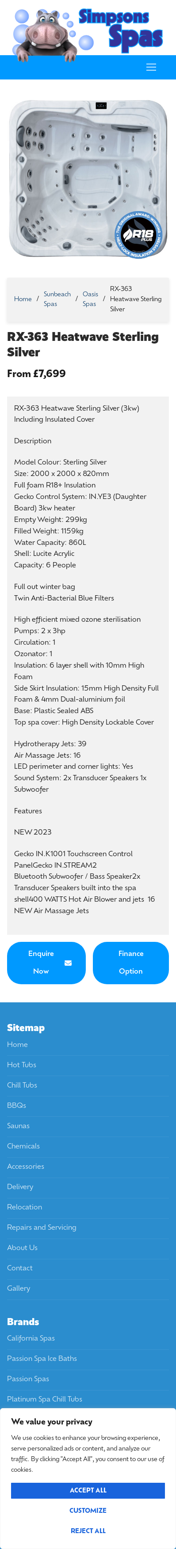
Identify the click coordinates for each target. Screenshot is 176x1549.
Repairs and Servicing (42, 1228)
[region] (88, 1478)
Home (23, 299)
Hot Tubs (21, 1065)
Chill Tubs (22, 1085)
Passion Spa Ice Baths (42, 1359)
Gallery (18, 1288)
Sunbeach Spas (57, 299)
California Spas (31, 1338)
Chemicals (23, 1146)
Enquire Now (50, 963)
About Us (22, 1248)
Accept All (88, 1491)
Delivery (20, 1187)
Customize (88, 1511)
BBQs (16, 1106)
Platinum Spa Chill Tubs (44, 1399)
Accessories (25, 1167)
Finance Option (131, 963)
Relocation (24, 1207)
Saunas (18, 1126)
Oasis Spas (90, 299)
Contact (20, 1268)
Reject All (88, 1531)
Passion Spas (28, 1379)
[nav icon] (151, 67)
